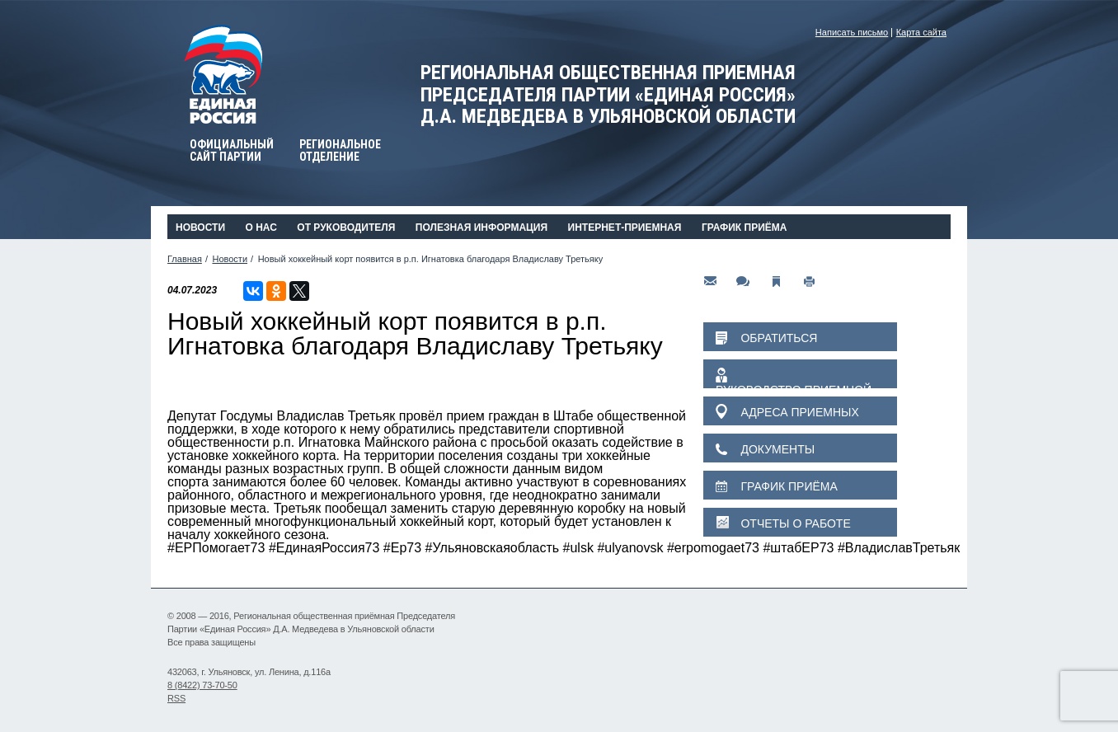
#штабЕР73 (798, 548)
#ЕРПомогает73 (216, 548)
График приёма (744, 227)
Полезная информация (481, 227)
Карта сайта (921, 32)
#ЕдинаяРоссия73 (324, 548)
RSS (176, 698)
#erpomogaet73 (713, 548)
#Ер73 (402, 548)
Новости (200, 227)
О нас (260, 227)
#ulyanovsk (630, 548)
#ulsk (578, 548)
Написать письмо (851, 32)
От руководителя (346, 227)
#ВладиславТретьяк (899, 548)
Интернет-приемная (625, 227)
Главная (184, 259)
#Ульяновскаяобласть (492, 548)
